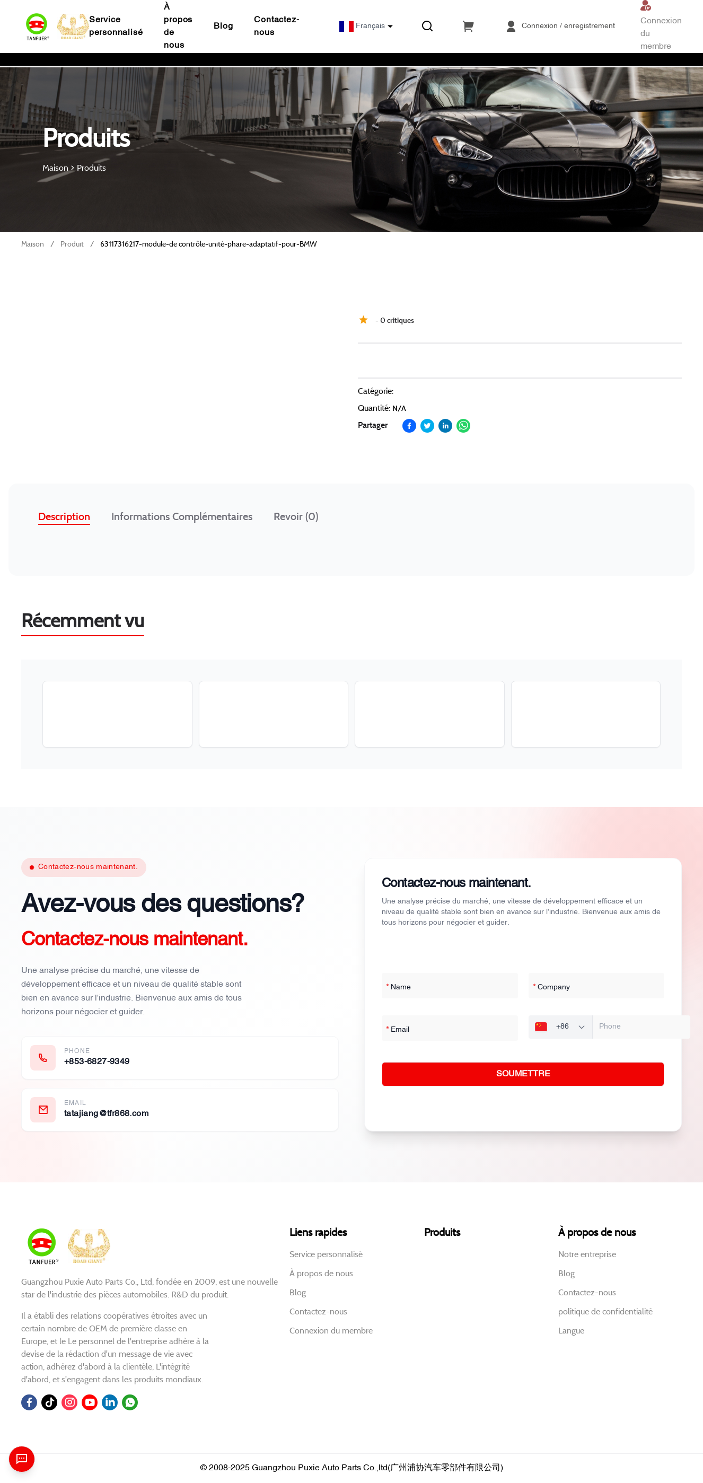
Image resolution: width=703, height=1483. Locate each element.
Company (551, 987)
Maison (32, 244)
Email (397, 1030)
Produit (72, 244)
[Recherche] (427, 26)
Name (398, 987)
